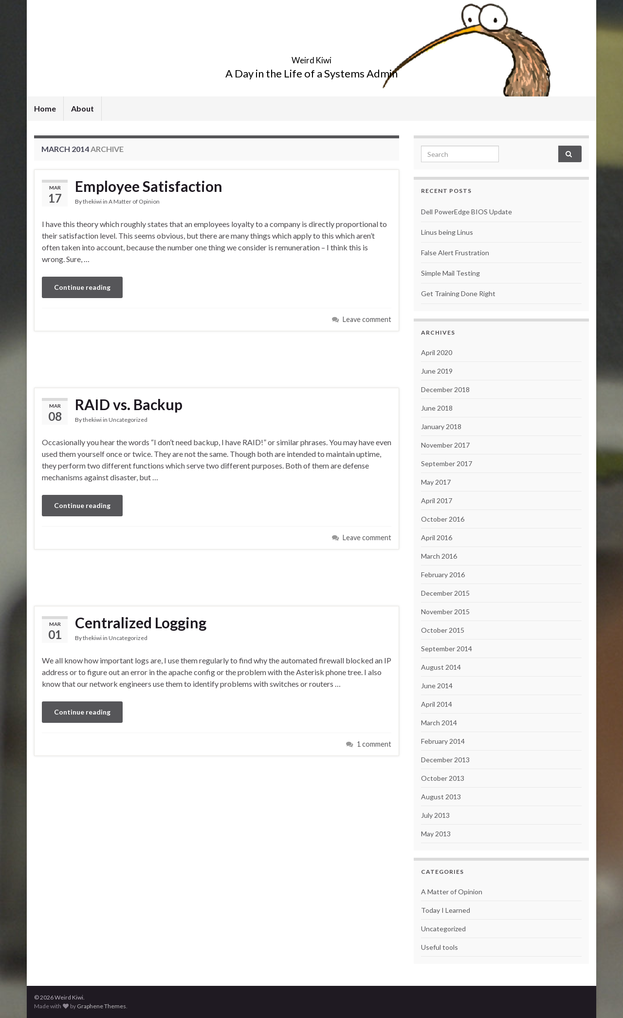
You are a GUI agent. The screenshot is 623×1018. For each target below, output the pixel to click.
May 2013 (436, 833)
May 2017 (436, 482)
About (82, 108)
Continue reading (82, 287)
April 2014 (436, 704)
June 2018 (437, 408)
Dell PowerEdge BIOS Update (466, 211)
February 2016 (443, 574)
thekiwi (92, 201)
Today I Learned (445, 910)
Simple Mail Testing (450, 273)
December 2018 (445, 389)
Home (45, 108)
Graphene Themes (101, 1006)
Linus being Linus (447, 232)
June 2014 (437, 685)
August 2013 (441, 796)
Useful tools (439, 947)
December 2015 (445, 593)
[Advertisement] (216, 358)
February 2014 (443, 741)
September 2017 (446, 463)
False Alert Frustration (455, 252)
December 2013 (445, 759)
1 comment (374, 744)
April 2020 (436, 352)
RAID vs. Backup (129, 404)
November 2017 (445, 445)
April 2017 (436, 500)
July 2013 (435, 815)
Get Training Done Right (458, 293)
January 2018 (441, 426)
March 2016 (439, 556)
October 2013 (442, 778)
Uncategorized (128, 419)
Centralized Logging (140, 622)
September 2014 (446, 648)
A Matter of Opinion (134, 201)
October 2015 (442, 630)
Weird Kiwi (311, 57)
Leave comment (367, 319)
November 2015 (445, 611)
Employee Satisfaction (148, 186)
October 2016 (442, 519)
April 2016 (436, 537)
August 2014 (441, 667)
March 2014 (439, 722)
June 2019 (437, 371)
